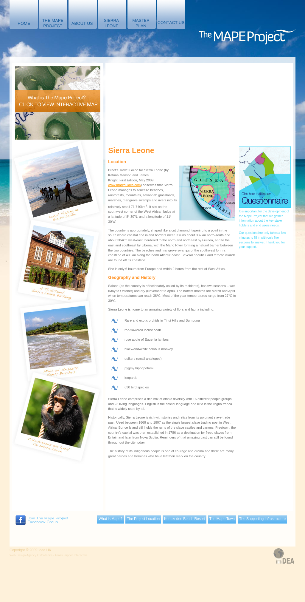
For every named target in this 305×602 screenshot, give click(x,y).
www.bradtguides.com (124, 185)
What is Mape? (110, 519)
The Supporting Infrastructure (262, 519)
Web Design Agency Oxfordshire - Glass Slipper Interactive (49, 555)
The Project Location (143, 519)
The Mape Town (222, 519)
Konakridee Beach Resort (184, 519)
